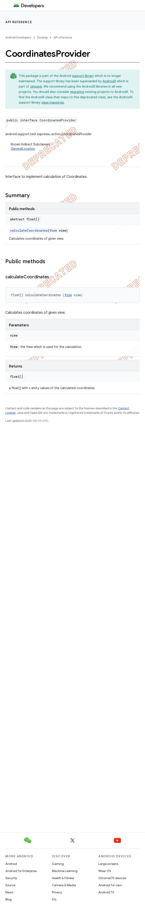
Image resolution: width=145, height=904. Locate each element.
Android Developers (18, 37)
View (53, 230)
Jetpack (36, 86)
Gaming (58, 864)
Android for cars (110, 885)
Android (11, 864)
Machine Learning (64, 871)
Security (11, 878)
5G (54, 899)
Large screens (108, 864)
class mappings (52, 102)
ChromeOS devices (112, 878)
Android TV (106, 892)
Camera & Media (64, 885)
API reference (18, 22)
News (9, 892)
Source (10, 885)
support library (83, 76)
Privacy (57, 892)
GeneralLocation (23, 149)
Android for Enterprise (21, 871)
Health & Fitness (63, 878)
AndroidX (109, 81)
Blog (8, 899)
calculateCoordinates (29, 230)
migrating (77, 92)
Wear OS (104, 871)
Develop (42, 37)
